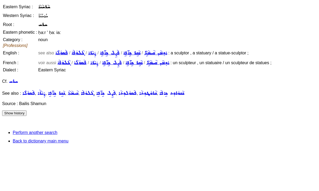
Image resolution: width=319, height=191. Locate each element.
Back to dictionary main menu (40, 141)
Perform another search (35, 132)
